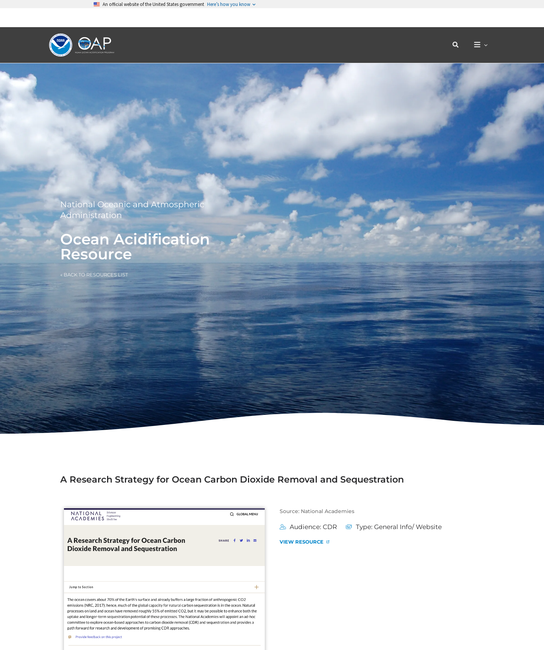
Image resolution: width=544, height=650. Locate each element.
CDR (330, 527)
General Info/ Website (408, 527)
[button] (459, 26)
